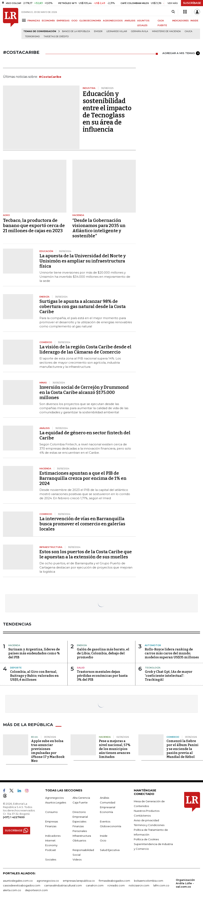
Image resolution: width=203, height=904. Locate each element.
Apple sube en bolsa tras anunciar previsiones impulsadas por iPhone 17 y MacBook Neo (48, 751)
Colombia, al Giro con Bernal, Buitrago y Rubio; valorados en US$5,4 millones (34, 676)
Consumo (51, 812)
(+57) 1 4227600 (14, 817)
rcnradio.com (116, 885)
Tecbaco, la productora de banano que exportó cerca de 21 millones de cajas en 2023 (34, 225)
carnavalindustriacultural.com (63, 885)
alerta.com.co (12, 890)
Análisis (104, 797)
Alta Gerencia (81, 797)
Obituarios (79, 840)
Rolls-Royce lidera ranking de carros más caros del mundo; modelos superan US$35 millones (172, 653)
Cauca (188, 31)
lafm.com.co (161, 885)
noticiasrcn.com (139, 885)
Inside (103, 835)
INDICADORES (180, 20)
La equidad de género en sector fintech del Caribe (84, 435)
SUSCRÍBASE (192, 3)
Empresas (51, 821)
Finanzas (50, 826)
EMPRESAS (63, 20)
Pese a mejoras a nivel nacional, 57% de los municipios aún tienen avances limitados (114, 749)
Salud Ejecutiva (110, 850)
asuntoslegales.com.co (18, 880)
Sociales (50, 859)
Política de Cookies (146, 839)
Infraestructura (82, 835)
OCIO (74, 20)
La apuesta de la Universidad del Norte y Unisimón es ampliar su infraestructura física (82, 261)
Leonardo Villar (116, 31)
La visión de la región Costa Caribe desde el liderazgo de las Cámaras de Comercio (85, 349)
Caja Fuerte (80, 802)
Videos (77, 859)
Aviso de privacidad (146, 820)
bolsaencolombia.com (148, 880)
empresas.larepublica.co (79, 880)
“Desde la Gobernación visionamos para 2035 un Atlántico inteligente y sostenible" (98, 228)
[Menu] (24, 20)
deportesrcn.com (36, 890)
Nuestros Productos (146, 810)
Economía (106, 812)
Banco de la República (76, 31)
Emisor (98, 31)
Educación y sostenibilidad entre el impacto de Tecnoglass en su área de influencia (107, 111)
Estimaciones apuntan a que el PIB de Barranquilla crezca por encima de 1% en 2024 (82, 478)
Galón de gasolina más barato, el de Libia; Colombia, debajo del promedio (103, 653)
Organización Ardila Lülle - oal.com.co (185, 883)
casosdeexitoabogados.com (21, 885)
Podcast (50, 850)
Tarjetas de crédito (56, 36)
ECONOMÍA (48, 20)
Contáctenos (142, 815)
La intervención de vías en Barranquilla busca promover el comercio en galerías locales (82, 524)
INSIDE (194, 20)
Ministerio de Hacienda (166, 31)
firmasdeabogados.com (114, 880)
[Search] (173, 12)
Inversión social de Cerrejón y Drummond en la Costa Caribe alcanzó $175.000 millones (84, 392)
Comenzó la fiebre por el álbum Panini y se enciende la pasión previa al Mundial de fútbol (182, 749)
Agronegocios (54, 797)
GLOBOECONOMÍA (90, 20)
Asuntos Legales (55, 802)
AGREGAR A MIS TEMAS (181, 53)
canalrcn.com (94, 885)
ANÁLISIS (129, 20)
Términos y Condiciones (149, 825)
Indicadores (52, 835)
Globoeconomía (110, 826)
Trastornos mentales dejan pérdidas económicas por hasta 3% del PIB (102, 676)
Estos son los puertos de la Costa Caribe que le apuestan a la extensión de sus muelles (85, 554)
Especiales (79, 821)
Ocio (103, 840)
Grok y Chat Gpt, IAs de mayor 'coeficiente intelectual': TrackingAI (168, 676)
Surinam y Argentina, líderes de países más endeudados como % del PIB (34, 653)
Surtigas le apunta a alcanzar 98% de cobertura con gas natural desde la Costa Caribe (82, 306)
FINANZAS (34, 20)
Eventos (105, 821)
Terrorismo (32, 36)
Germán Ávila (139, 31)
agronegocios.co (48, 880)
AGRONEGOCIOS (113, 20)
